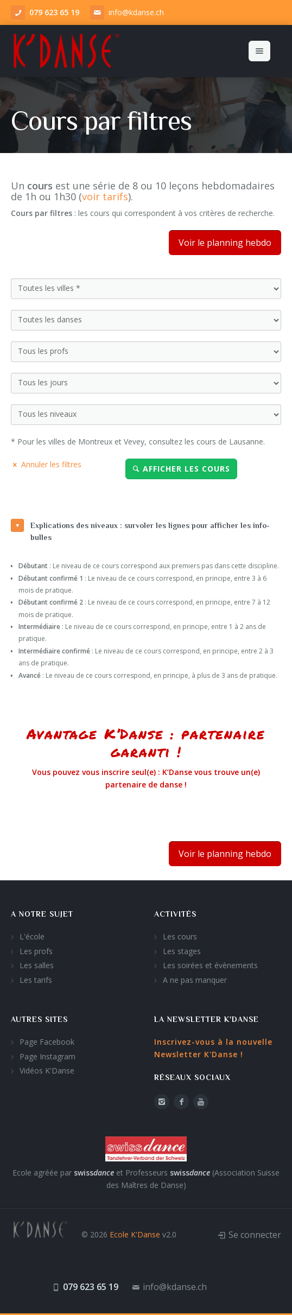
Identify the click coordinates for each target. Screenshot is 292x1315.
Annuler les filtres (46, 464)
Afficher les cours (181, 468)
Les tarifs (36, 980)
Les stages (182, 951)
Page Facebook (47, 1042)
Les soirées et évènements (210, 965)
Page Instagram (47, 1056)
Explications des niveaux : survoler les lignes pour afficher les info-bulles (140, 530)
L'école (32, 936)
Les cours (180, 936)
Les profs (36, 951)
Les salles (37, 965)
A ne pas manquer (195, 980)
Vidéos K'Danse (47, 1070)
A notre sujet (42, 914)
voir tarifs (105, 196)
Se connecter (254, 1235)
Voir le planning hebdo (225, 243)
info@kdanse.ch (136, 12)
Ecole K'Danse (135, 1234)
